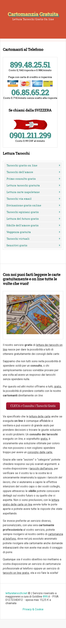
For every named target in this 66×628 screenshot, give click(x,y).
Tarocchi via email (19, 198)
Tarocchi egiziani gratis (23, 212)
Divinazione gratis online (24, 205)
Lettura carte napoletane (23, 192)
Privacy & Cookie (33, 609)
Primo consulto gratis (21, 178)
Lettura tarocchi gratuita (23, 185)
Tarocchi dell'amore (20, 172)
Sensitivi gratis (17, 245)
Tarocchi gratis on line (22, 165)
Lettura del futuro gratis (23, 218)
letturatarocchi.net (16, 593)
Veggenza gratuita (19, 232)
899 (45, 596)
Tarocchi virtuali (18, 238)
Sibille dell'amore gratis (23, 225)
